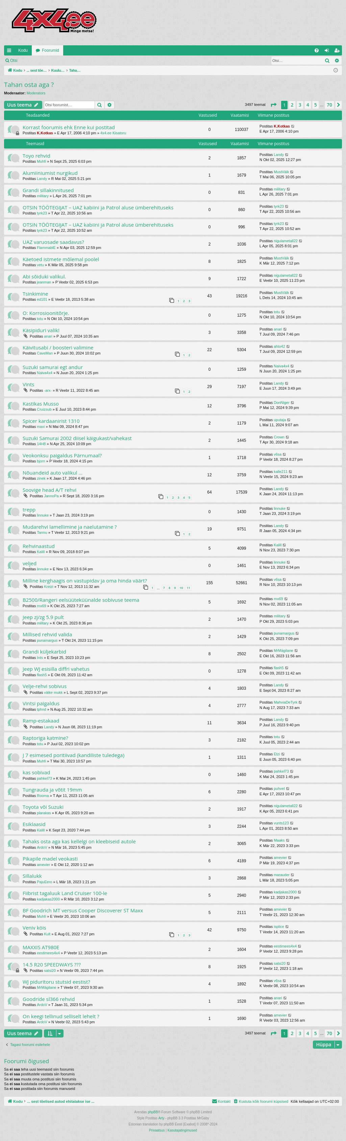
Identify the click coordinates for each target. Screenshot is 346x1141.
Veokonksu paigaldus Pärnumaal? (62, 455)
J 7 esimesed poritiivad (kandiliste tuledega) (73, 755)
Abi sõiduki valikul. (44, 276)
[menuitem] (317, 50)
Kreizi (48, 587)
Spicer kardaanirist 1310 (51, 420)
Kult (47, 934)
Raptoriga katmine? (45, 737)
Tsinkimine (35, 293)
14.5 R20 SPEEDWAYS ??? (52, 964)
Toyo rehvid (36, 155)
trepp (29, 509)
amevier (43, 865)
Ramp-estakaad (41, 720)
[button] (273, 105)
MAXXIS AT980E (41, 947)
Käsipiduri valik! (41, 330)
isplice (279, 927)
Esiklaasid (34, 824)
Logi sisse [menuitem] (328, 51)
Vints (28, 384)
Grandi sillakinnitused (48, 190)
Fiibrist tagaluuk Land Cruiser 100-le (65, 893)
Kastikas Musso (41, 403)
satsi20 (50, 970)
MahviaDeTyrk (285, 702)
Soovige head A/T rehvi (49, 489)
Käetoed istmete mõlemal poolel (61, 259)
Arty (161, 1118)
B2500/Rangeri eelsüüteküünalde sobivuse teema (81, 599)
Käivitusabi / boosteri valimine (58, 347)
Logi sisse (36, 60)
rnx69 (41, 606)
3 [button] (300, 104)
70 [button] (329, 104)
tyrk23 (42, 213)
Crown (279, 437)
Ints (40, 658)
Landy (279, 155)
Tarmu (42, 532)
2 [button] (292, 104)
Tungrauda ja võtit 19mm (52, 789)
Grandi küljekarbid (44, 651)
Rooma (43, 796)
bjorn (41, 461)
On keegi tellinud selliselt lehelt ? (61, 1016)
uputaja (280, 420)
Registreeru (65, 60)
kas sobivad (36, 772)
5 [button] (315, 104)
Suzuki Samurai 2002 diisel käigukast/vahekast (77, 438)
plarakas (44, 813)
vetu (40, 265)
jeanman (44, 282)
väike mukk (53, 692)
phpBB (153, 1112)
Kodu (23, 50)
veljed (29, 563)
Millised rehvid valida (47, 634)
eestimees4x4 (48, 953)
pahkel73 (44, 778)
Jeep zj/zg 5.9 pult (43, 617)
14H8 (41, 444)
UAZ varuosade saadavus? (53, 241)
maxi (41, 427)
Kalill (41, 552)
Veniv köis (34, 927)
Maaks (279, 840)
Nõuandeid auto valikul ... (52, 472)
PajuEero (44, 882)
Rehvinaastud (39, 546)
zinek (41, 478)
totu (40, 319)
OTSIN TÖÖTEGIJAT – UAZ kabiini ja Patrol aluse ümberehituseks (98, 207)
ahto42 (279, 346)
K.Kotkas (45, 133)
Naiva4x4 (44, 373)
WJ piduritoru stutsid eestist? (56, 981)
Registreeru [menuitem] (338, 51)
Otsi (13, 60)
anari (48, 336)
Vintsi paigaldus (41, 703)
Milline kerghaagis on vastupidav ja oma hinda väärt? (85, 580)
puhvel (279, 788)
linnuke (43, 515)
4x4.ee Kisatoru (113, 133)
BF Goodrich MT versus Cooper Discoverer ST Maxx (83, 910)
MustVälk (281, 172)
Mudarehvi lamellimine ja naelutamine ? (70, 526)
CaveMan (45, 353)
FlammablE (46, 248)
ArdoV (42, 847)
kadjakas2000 (48, 899)
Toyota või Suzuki (43, 806)
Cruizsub (44, 409)
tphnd (41, 709)
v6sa (277, 454)
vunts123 (281, 823)
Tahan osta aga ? (29, 84)
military (43, 196)
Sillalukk (32, 875)
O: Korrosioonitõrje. (46, 313)
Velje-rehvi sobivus (45, 686)
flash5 (42, 675)
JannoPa (51, 496)
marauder (282, 875)
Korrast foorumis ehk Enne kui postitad (69, 127)
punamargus (47, 640)
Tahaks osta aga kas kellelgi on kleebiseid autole (79, 841)
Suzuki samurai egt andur (53, 367)
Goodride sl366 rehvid (49, 999)
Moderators (36, 93)
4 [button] (307, 104)
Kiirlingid (10, 51)
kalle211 (281, 472)
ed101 (42, 299)
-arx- (48, 390)
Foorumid (50, 50)
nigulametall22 (286, 241)
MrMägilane (283, 650)
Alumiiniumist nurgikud (50, 172)
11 (188, 588)
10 (181, 588)
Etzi (277, 754)
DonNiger (281, 403)
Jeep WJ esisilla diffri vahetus (56, 668)
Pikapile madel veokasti (50, 858)
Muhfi (41, 161)
